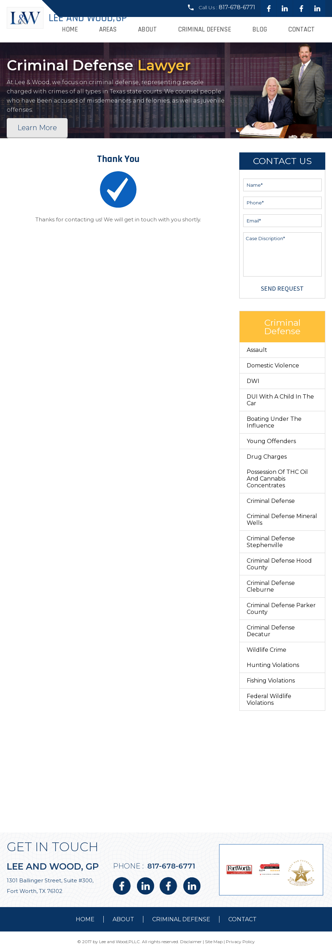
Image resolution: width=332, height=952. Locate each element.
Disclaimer (191, 941)
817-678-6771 (237, 7)
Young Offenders (271, 441)
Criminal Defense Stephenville (271, 541)
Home (70, 29)
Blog (259, 29)
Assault (257, 350)
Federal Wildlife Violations (269, 699)
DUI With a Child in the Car (280, 400)
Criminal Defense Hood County (279, 564)
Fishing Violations (271, 680)
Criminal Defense (204, 29)
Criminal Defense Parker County (281, 608)
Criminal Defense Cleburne (271, 586)
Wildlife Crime (266, 649)
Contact (301, 29)
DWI (253, 381)
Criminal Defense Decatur (271, 631)
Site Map (214, 941)
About (147, 29)
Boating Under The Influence (274, 422)
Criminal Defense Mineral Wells (282, 519)
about (123, 919)
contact (242, 919)
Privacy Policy (240, 941)
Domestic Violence (273, 365)
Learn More (37, 127)
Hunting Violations (273, 665)
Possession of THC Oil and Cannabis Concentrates (277, 479)
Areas (108, 29)
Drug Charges (267, 456)
